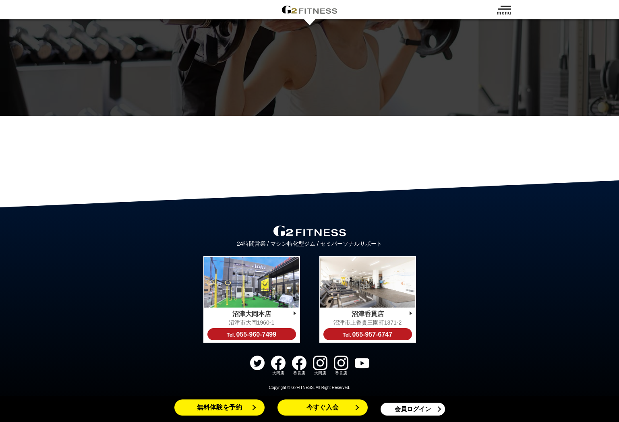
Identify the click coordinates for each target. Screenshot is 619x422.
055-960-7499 (251, 334)
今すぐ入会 (322, 407)
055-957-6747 (367, 334)
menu (504, 13)
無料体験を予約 (219, 407)
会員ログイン (413, 408)
